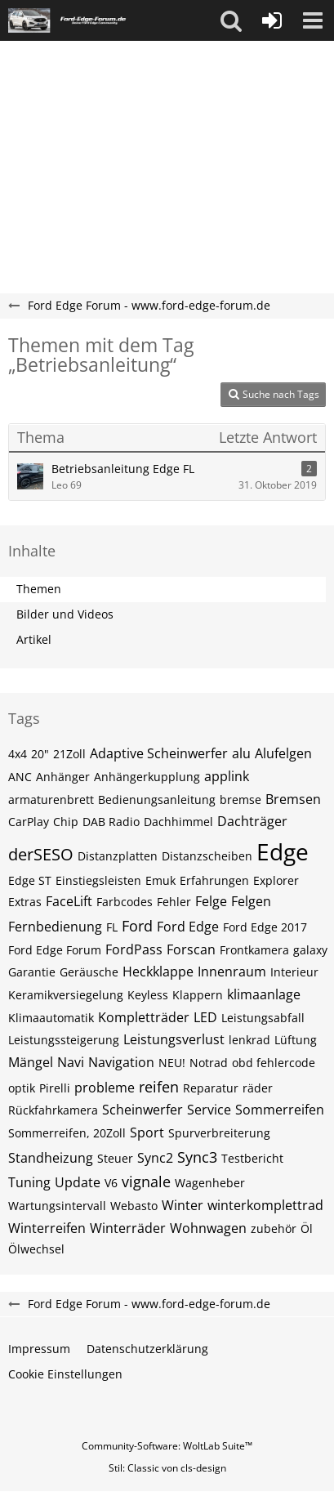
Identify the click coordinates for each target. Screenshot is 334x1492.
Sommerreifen (279, 1110)
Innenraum (232, 972)
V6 (111, 1182)
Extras (25, 901)
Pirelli (54, 1088)
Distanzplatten (118, 856)
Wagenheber (210, 1182)
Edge (282, 851)
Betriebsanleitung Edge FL (122, 468)
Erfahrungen (214, 880)
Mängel (30, 1062)
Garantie (32, 972)
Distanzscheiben (207, 856)
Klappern (197, 995)
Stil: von (167, 1468)
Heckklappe (158, 972)
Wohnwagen (208, 1228)
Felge (211, 901)
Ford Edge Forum (54, 950)
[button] (231, 20)
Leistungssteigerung (63, 1040)
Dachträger (252, 821)
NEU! (171, 1062)
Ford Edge (188, 927)
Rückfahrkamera (53, 1110)
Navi (70, 1062)
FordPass (134, 949)
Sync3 (197, 1157)
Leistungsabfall (263, 1017)
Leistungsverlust (174, 1039)
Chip (65, 821)
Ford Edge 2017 (265, 927)
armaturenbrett (51, 799)
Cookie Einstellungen (65, 1374)
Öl (307, 1228)
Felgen (251, 901)
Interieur (294, 972)
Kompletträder (143, 1017)
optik (21, 1088)
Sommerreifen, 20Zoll (67, 1133)
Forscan (191, 949)
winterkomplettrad (265, 1205)
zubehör (273, 1228)
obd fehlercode (273, 1062)
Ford (137, 926)
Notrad (208, 1062)
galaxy (310, 950)
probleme (104, 1088)
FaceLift (69, 901)
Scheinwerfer (142, 1110)
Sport (147, 1132)
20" (40, 754)
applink (226, 776)
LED (205, 1017)
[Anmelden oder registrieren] (272, 20)
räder (258, 1088)
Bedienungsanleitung (157, 799)
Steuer (115, 1158)
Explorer (276, 880)
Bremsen (293, 799)
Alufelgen (283, 753)
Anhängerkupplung (147, 776)
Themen (38, 588)
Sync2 (155, 1158)
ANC (20, 776)
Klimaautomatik (51, 1017)
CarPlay (28, 821)
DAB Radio (111, 821)
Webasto (134, 1205)
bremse (240, 799)
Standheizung (50, 1158)
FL (112, 927)
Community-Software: (167, 1446)
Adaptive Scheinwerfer (159, 753)
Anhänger (63, 776)
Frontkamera (254, 950)
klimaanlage (264, 994)
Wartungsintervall (57, 1205)
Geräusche (89, 972)
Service (209, 1110)
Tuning (29, 1182)
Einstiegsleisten (98, 880)
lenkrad (249, 1040)
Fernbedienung (55, 927)
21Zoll (69, 754)
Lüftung (295, 1040)
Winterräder (128, 1228)
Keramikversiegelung (65, 995)
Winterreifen (47, 1228)
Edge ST (29, 880)
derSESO (40, 854)
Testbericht (252, 1158)
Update (77, 1182)
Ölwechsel (36, 1249)
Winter (182, 1205)
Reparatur (210, 1088)
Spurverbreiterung (219, 1133)
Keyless (147, 995)
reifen (159, 1087)
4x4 (17, 754)
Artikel (33, 639)
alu (241, 753)
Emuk (160, 880)
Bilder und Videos (65, 614)
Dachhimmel (178, 821)
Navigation (121, 1062)
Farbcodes (124, 901)
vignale (146, 1181)
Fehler (174, 901)
